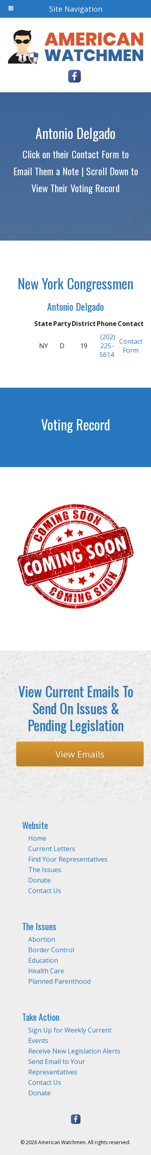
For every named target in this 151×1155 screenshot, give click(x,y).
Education (43, 960)
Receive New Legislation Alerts (74, 1051)
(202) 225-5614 (107, 345)
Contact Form (131, 346)
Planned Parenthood (59, 981)
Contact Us (44, 890)
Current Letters (51, 848)
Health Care (46, 970)
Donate (39, 880)
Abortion (41, 939)
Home (37, 838)
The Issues (44, 869)
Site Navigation (55, 9)
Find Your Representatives (68, 859)
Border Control (51, 949)
